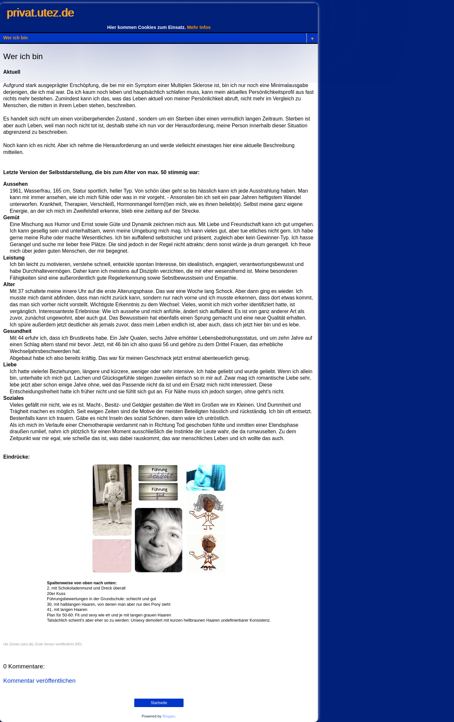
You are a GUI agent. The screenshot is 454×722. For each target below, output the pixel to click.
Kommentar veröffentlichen (39, 680)
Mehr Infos (199, 27)
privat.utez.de (40, 12)
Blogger (168, 716)
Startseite (159, 703)
